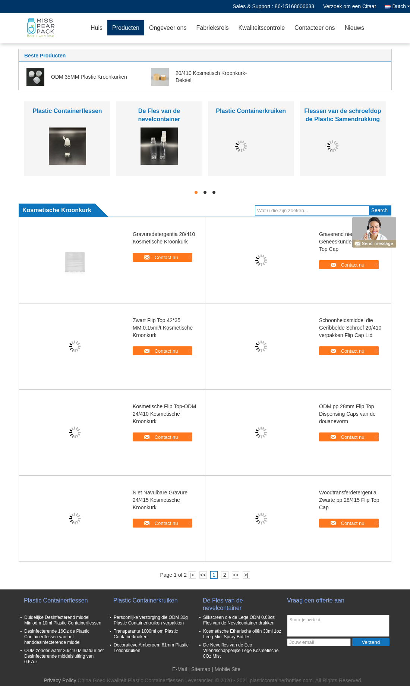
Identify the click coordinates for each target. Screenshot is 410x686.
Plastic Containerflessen (67, 111)
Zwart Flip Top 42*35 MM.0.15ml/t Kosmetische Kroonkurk (163, 327)
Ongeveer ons (168, 28)
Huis (96, 28)
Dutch (401, 6)
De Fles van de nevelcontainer (223, 604)
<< (203, 575)
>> (235, 575)
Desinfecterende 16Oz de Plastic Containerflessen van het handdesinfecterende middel (56, 637)
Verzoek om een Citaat (349, 6)
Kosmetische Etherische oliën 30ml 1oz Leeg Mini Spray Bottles (242, 634)
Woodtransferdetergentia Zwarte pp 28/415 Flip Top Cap (349, 500)
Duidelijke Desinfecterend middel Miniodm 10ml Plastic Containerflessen (62, 620)
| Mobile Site (226, 669)
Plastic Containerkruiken (251, 111)
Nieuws (354, 28)
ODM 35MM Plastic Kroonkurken (89, 77)
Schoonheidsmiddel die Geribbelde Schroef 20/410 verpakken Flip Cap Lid (350, 327)
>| (246, 575)
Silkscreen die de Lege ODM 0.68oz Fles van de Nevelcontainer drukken (239, 620)
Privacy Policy (60, 680)
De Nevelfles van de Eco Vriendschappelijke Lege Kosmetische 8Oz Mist (240, 650)
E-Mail (179, 669)
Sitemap (200, 669)
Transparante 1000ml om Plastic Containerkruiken (146, 634)
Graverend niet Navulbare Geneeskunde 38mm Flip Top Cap (349, 241)
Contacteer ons (314, 28)
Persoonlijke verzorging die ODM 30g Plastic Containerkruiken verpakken (151, 620)
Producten (125, 28)
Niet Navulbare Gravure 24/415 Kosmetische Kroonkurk (160, 500)
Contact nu (166, 257)
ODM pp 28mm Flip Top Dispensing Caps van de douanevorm (347, 413)
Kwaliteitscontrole (262, 28)
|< (192, 575)
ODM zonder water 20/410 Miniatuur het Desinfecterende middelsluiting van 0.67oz (64, 656)
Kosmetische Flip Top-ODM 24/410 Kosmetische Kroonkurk (164, 413)
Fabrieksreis (212, 28)
